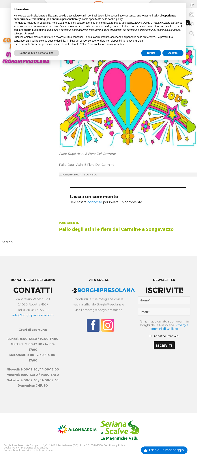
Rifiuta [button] (151, 52)
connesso (94, 202)
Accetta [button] (173, 52)
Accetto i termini (164, 336)
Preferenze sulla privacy (34, 447)
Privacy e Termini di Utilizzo (169, 326)
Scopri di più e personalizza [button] (36, 52)
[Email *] (164, 312)
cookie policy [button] (115, 19)
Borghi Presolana (13, 445)
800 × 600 (90, 174)
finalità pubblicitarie (35, 29)
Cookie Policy (11, 447)
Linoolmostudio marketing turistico (33, 450)
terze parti (70, 22)
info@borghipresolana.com (33, 315)
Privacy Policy (117, 445)
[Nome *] (164, 300)
